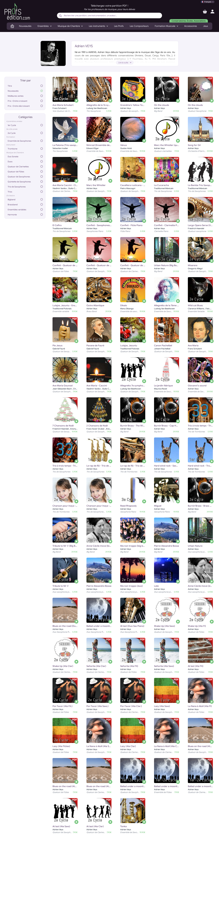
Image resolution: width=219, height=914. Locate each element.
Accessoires (190, 26)
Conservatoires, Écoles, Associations (189, 21)
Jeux (205, 26)
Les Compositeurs (139, 26)
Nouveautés (25, 26)
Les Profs (119, 26)
